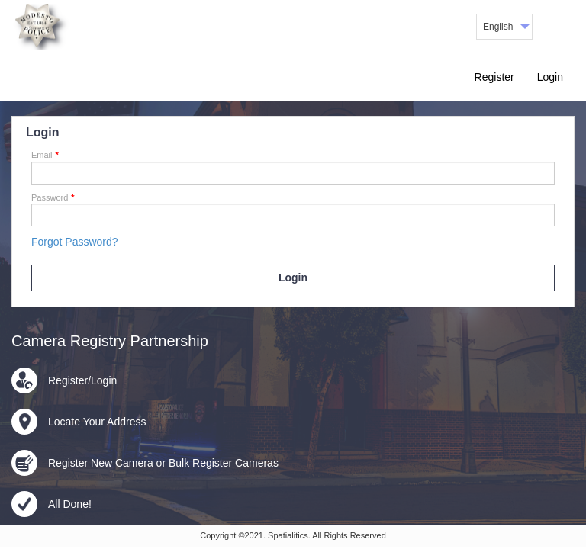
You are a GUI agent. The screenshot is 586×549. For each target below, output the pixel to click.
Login (550, 77)
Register (494, 77)
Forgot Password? (74, 242)
